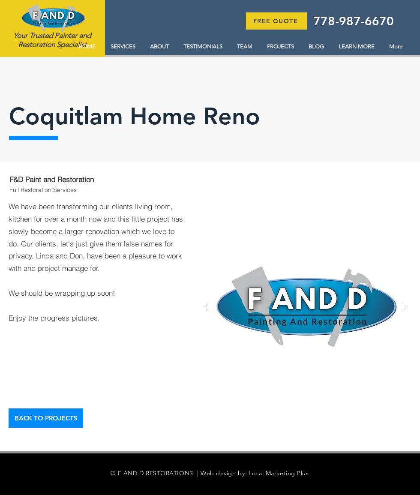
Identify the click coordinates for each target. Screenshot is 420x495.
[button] (276, 21)
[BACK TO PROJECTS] (46, 418)
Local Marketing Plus (279, 473)
